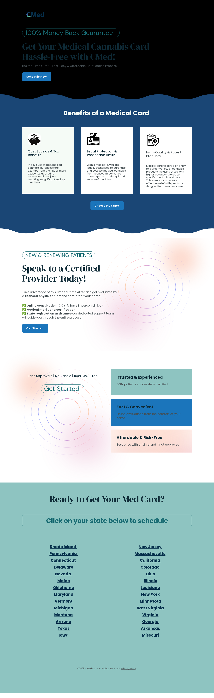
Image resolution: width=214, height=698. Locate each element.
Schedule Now (36, 77)
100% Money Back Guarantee (71, 33)
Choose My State (107, 206)
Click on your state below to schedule (107, 520)
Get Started (35, 328)
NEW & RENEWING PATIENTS (58, 255)
